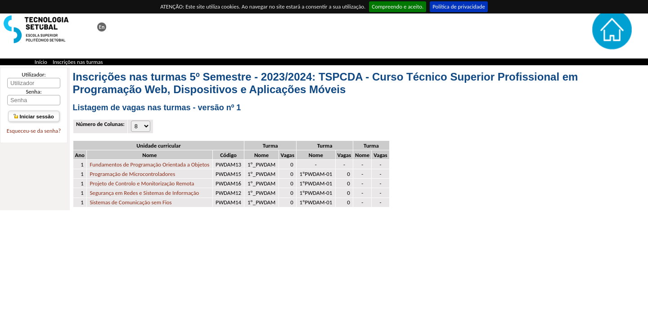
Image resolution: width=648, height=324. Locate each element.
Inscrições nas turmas (78, 61)
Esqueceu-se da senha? (34, 130)
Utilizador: (34, 74)
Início (41, 61)
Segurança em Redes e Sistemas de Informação (144, 192)
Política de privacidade (458, 6)
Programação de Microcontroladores (132, 174)
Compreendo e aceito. (397, 6)
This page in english (101, 27)
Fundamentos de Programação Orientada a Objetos (149, 164)
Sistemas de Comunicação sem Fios (130, 202)
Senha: (33, 91)
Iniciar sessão (34, 116)
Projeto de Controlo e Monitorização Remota (142, 183)
